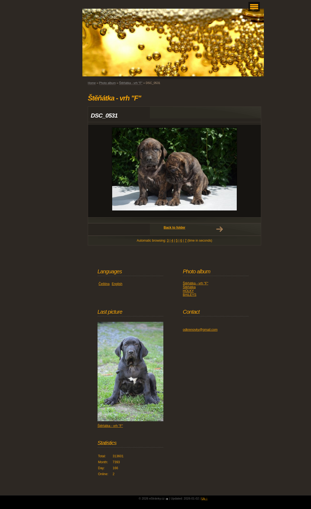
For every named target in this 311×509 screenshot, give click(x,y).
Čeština (104, 284)
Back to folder (174, 227)
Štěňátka (189, 287)
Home (92, 83)
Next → (219, 229)
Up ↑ (204, 498)
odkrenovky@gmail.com (200, 330)
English (117, 284)
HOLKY (188, 291)
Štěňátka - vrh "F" (130, 83)
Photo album (107, 83)
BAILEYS (189, 295)
